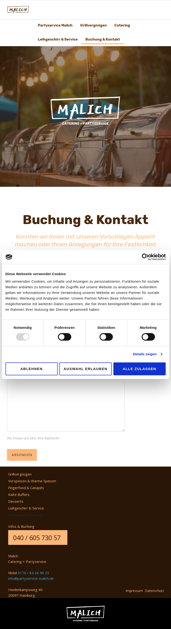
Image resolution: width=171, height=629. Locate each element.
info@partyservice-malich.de (31, 578)
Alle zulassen (139, 369)
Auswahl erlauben (85, 369)
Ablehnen (31, 369)
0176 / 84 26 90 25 (33, 572)
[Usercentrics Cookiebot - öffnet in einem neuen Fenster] (145, 256)
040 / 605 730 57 (37, 537)
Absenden (22, 455)
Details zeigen (144, 354)
